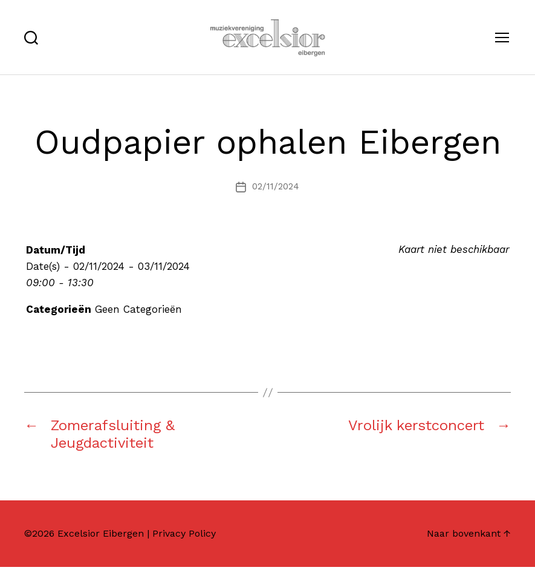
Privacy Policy (184, 542)
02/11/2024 (275, 196)
